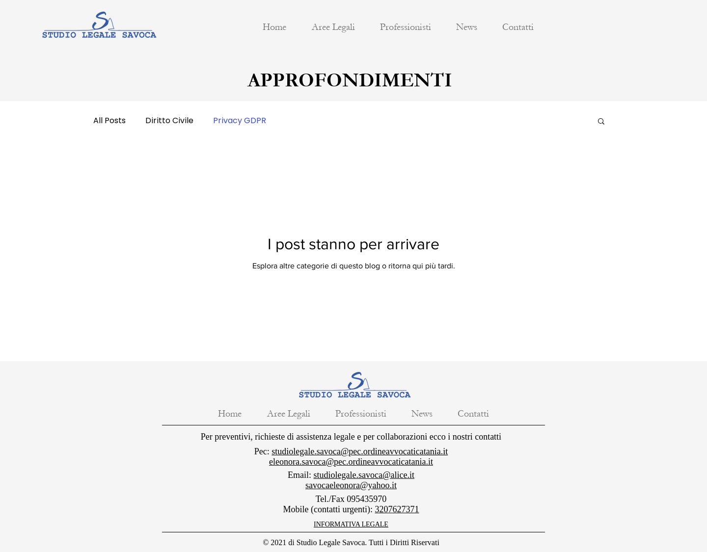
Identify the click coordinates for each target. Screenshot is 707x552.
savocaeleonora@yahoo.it (351, 485)
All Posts (109, 121)
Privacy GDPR (239, 121)
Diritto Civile (169, 121)
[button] (333, 27)
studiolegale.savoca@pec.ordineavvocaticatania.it (360, 451)
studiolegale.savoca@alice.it (364, 475)
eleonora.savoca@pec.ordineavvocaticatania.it (351, 462)
